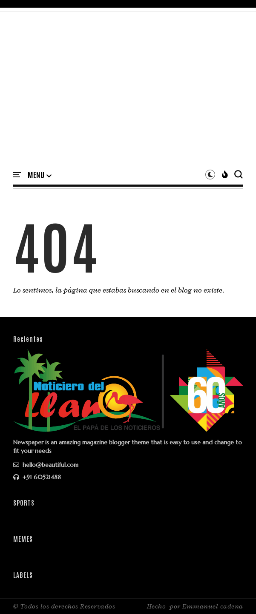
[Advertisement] (128, 96)
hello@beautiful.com (45, 465)
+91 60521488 (37, 477)
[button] (40, 175)
